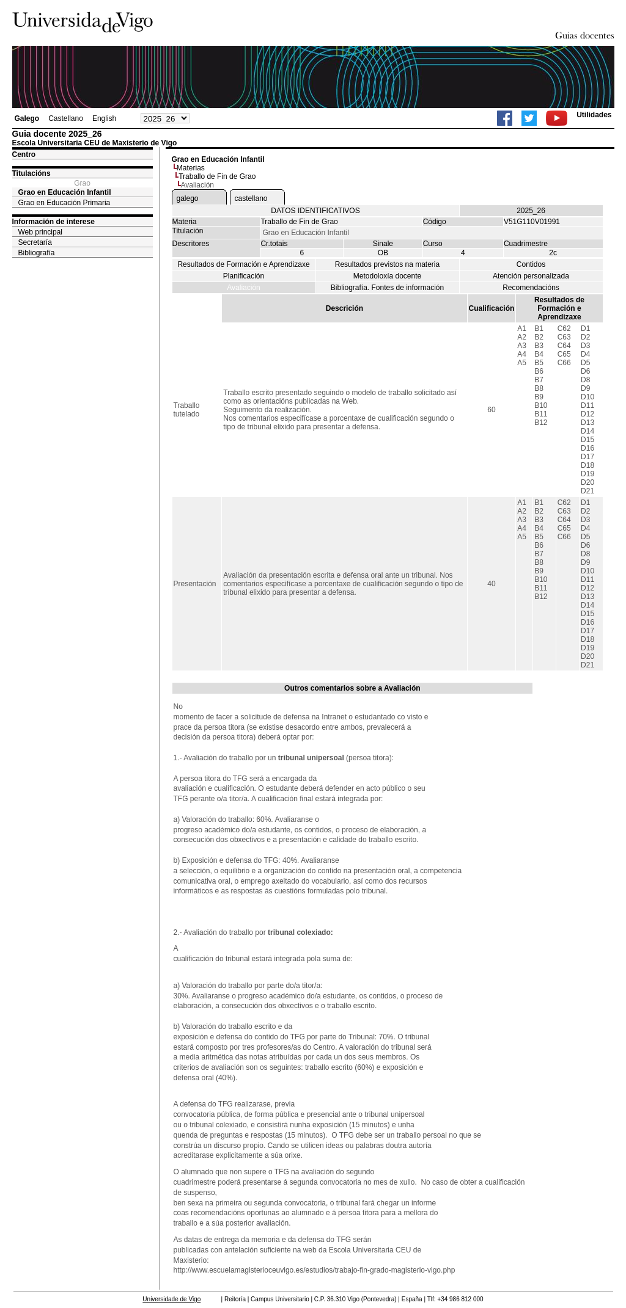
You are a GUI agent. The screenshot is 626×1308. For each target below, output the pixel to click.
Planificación (243, 276)
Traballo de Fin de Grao (217, 176)
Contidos (531, 264)
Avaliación (243, 287)
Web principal (40, 232)
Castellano (65, 118)
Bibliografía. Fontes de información (387, 287)
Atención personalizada (531, 276)
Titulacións (31, 173)
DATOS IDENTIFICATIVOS (315, 210)
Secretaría (35, 242)
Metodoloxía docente (387, 276)
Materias (191, 168)
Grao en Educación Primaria (64, 202)
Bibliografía (36, 253)
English (104, 118)
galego (188, 198)
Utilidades (593, 115)
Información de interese (53, 221)
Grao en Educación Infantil (64, 192)
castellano (251, 198)
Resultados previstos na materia (387, 264)
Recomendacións (531, 287)
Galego (27, 118)
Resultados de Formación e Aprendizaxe (243, 264)
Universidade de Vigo (171, 1299)
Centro (24, 154)
